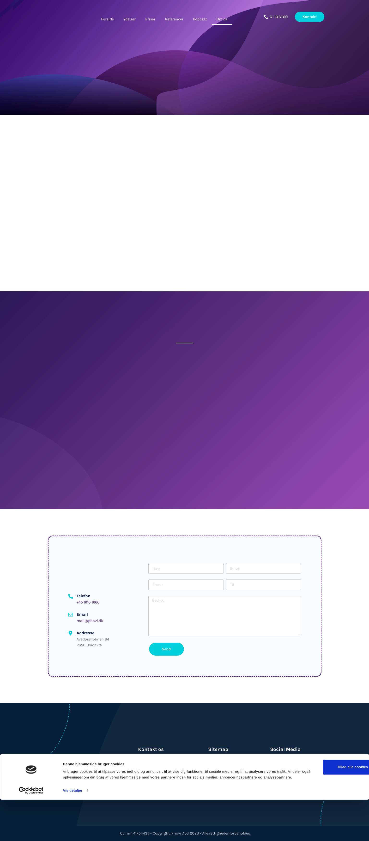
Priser (150, 19)
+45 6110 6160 (88, 602)
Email (82, 614)
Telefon (84, 595)
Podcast (200, 19)
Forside (107, 19)
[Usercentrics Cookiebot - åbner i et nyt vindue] (31, 831)
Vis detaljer (72, 831)
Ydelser (129, 19)
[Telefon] (70, 596)
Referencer (174, 19)
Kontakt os (151, 749)
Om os (222, 19)
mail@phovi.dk (90, 620)
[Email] (70, 614)
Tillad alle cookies (329, 802)
